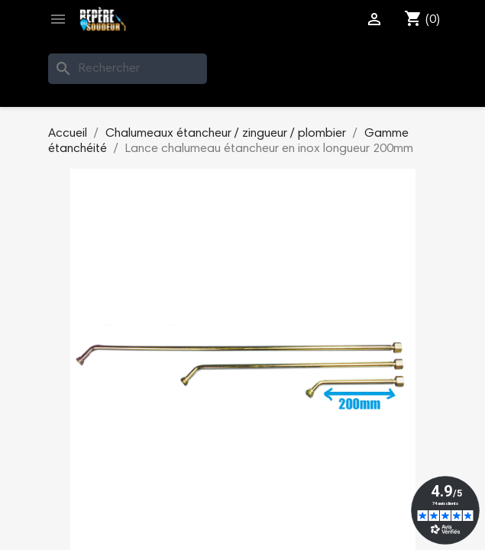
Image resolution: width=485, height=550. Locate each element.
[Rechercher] (127, 68)
